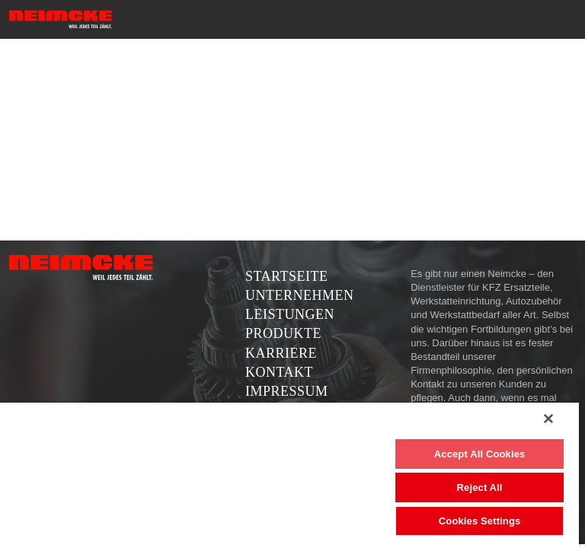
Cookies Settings (480, 521)
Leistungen (289, 314)
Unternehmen (299, 295)
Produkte (283, 333)
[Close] (548, 418)
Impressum (286, 391)
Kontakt (279, 372)
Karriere (281, 353)
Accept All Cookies (480, 454)
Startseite (286, 276)
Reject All (480, 487)
